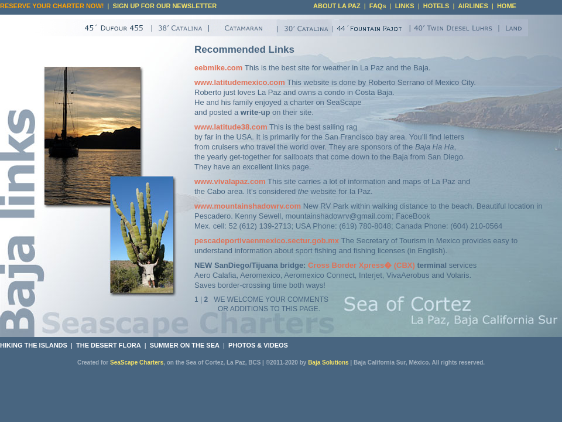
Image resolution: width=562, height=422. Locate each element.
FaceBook (413, 216)
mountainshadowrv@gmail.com (338, 216)
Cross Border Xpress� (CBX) (361, 265)
